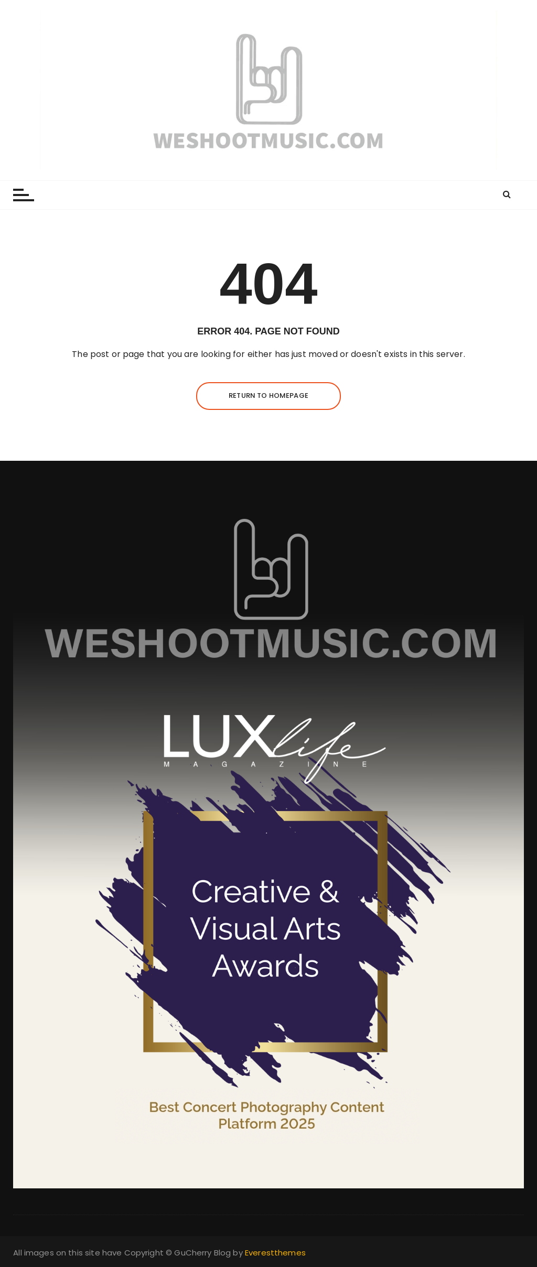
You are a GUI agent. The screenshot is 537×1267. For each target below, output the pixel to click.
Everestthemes (275, 1252)
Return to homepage (268, 395)
